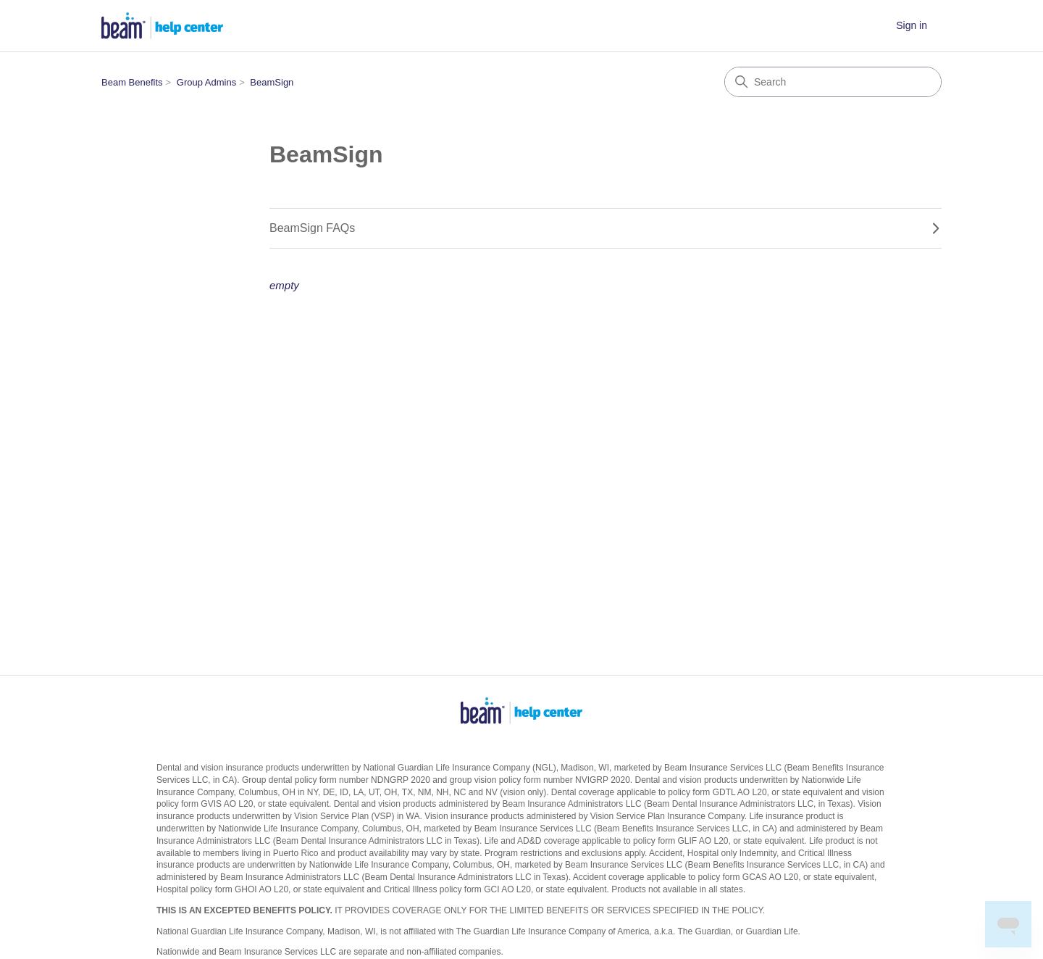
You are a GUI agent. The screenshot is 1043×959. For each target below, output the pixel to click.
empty (284, 285)
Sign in (911, 25)
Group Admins (206, 82)
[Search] (833, 81)
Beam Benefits (132, 82)
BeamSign (271, 82)
